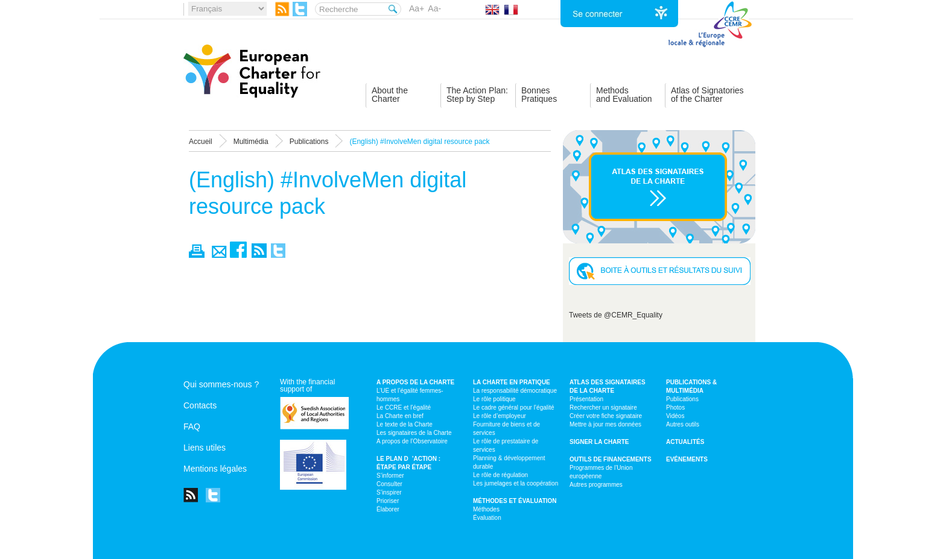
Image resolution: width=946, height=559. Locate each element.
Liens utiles (204, 447)
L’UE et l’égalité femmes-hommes (409, 394)
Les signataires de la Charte (414, 432)
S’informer (390, 475)
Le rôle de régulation (500, 475)
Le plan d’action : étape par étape (408, 462)
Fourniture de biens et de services (506, 428)
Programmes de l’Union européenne (601, 471)
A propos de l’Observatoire (412, 441)
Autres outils (682, 424)
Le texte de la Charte (404, 424)
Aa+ (416, 8)
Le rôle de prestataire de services (505, 445)
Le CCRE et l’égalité (403, 407)
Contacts (200, 405)
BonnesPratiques (539, 95)
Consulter (389, 484)
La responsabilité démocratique (515, 390)
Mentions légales (215, 468)
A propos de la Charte (415, 382)
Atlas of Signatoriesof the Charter (707, 95)
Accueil (200, 141)
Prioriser (387, 501)
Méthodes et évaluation (515, 501)
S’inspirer (389, 492)
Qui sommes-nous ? (221, 384)
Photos (675, 407)
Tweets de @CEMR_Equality (615, 315)
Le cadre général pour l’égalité (513, 407)
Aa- (434, 8)
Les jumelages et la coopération (515, 483)
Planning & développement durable (509, 462)
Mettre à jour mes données (605, 424)
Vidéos (675, 416)
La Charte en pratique (511, 382)
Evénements (687, 459)
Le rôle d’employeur (499, 416)
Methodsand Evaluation (624, 95)
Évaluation (487, 517)
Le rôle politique (494, 399)
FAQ (191, 426)
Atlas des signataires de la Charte (608, 386)
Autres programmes (596, 484)
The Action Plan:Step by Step (477, 95)
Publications (682, 399)
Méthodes (486, 509)
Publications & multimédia (691, 386)
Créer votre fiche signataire (606, 416)
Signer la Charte (599, 442)
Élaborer (387, 509)
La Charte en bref (400, 416)
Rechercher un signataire (603, 407)
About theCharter (390, 95)
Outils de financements (611, 459)
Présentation (586, 399)
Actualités (685, 442)
